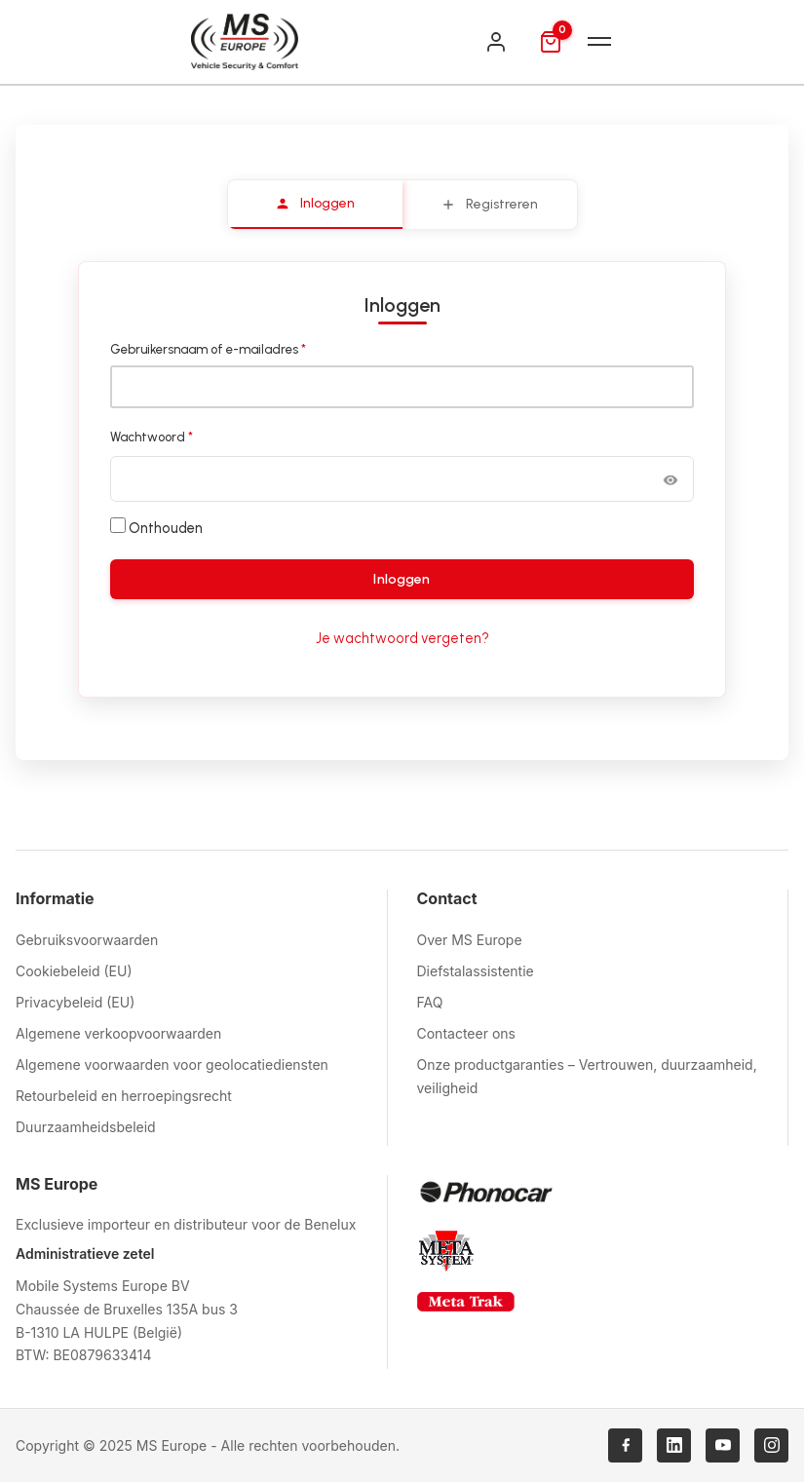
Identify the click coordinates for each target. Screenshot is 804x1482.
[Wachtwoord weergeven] (670, 478)
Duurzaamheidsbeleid (86, 1127)
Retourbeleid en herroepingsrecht (124, 1095)
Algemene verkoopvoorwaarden (118, 1033)
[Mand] (550, 42)
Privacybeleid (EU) (75, 1002)
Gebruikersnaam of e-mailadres (228, 348)
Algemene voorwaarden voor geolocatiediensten (172, 1064)
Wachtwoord (171, 436)
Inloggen (401, 579)
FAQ (430, 1002)
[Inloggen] (496, 42)
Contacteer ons (466, 1033)
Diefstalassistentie (475, 971)
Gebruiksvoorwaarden (87, 939)
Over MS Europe (469, 939)
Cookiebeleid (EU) (74, 971)
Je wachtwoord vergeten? (402, 638)
